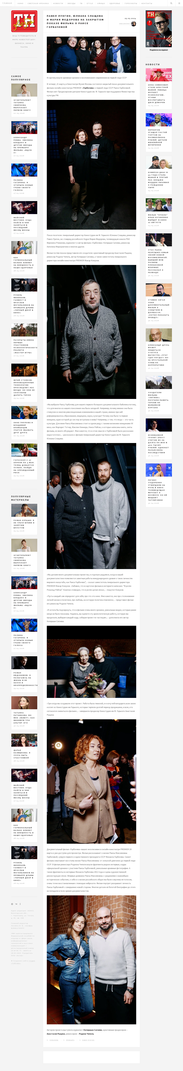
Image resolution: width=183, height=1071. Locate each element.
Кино (21, 3)
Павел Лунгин (88, 1040)
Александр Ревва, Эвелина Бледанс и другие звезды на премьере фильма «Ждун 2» (23, 145)
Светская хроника (38, 3)
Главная (7, 3)
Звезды (71, 3)
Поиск (171, 3)
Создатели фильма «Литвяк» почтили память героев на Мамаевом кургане (158, 400)
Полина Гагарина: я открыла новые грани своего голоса (23, 185)
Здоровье (114, 3)
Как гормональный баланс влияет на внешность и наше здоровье (24, 263)
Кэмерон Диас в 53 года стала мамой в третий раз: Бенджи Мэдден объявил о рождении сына (158, 180)
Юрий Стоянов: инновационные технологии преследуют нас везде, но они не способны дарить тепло (24, 387)
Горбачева (54, 1040)
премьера (70, 1040)
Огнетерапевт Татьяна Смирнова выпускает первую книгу (22, 105)
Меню (179, 3)
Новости (58, 3)
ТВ (81, 3)
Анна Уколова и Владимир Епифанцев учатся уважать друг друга (24, 428)
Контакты (147, 3)
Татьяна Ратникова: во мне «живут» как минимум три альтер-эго (24, 718)
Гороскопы (131, 3)
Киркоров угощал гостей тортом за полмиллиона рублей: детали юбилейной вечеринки (157, 137)
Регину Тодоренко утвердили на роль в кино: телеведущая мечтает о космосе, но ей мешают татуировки (157, 490)
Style (90, 3)
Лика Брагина (124, 23)
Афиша (101, 3)
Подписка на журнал (159, 50)
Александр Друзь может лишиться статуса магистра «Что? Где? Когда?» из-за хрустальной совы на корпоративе (158, 355)
